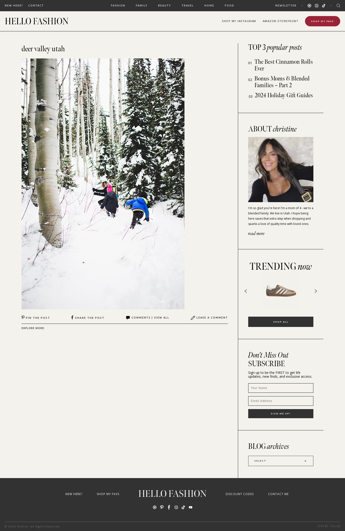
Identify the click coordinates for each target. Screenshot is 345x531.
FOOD (229, 5)
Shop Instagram (239, 21)
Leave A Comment (209, 317)
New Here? (14, 5)
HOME (209, 5)
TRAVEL (188, 5)
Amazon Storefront (281, 21)
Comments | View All (147, 317)
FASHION (118, 5)
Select (280, 461)
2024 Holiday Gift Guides (284, 95)
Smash (335, 526)
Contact (36, 5)
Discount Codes (240, 494)
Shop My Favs (322, 21)
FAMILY (142, 5)
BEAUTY (164, 5)
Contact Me (278, 494)
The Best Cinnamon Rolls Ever (283, 65)
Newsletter (286, 5)
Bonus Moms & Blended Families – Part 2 (282, 82)
